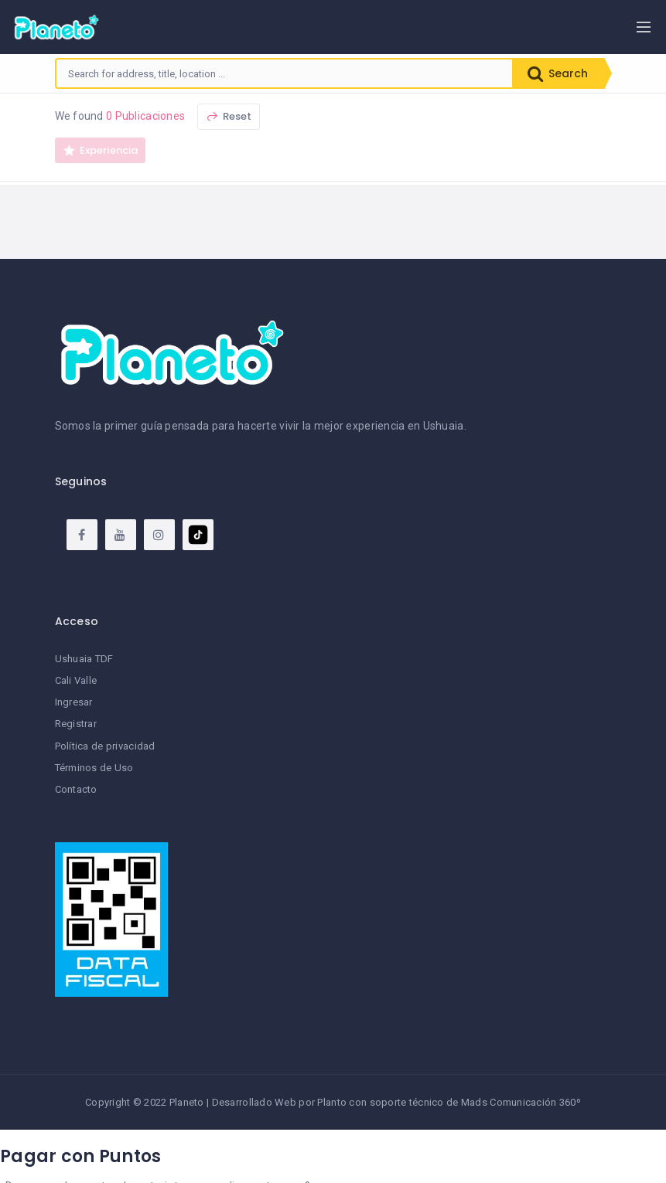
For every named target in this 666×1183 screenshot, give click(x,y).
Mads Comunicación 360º (521, 1102)
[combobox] (284, 73)
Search (558, 73)
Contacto (76, 789)
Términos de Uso (94, 767)
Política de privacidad (105, 746)
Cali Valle (76, 680)
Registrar (76, 723)
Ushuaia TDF (84, 659)
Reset (229, 116)
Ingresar (74, 702)
